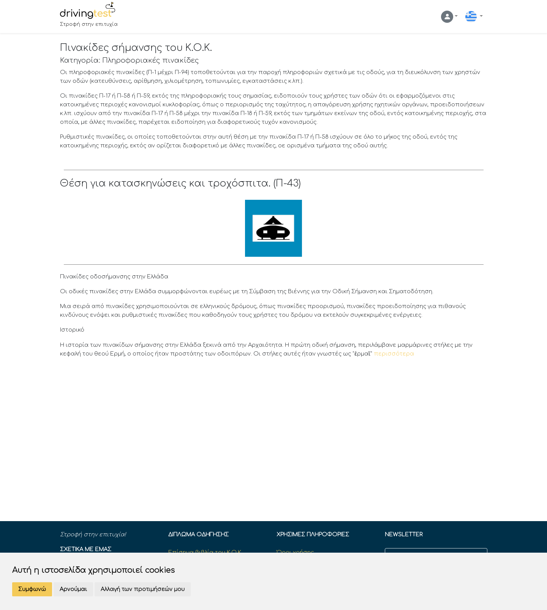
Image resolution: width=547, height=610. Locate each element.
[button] (449, 17)
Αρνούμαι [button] (73, 589)
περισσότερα (394, 354)
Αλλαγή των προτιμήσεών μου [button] (143, 589)
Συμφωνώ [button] (32, 589)
